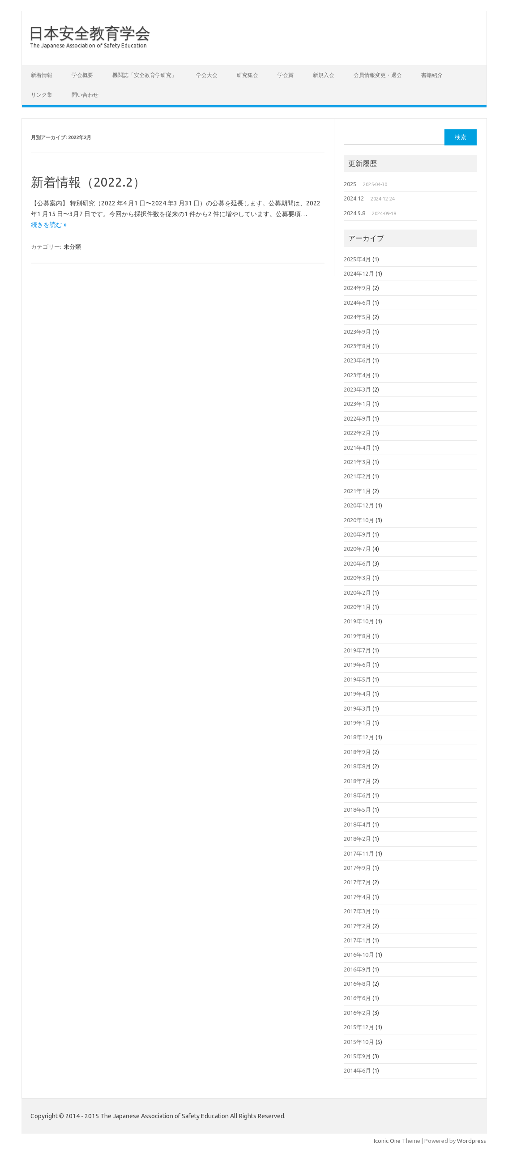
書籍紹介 (432, 75)
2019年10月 (359, 621)
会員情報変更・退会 (378, 75)
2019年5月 (357, 679)
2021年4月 (357, 447)
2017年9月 (357, 868)
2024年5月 (357, 317)
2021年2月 (357, 476)
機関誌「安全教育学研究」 (144, 75)
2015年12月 (359, 1027)
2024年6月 (357, 302)
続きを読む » (49, 224)
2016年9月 (357, 969)
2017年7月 (357, 882)
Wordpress (471, 1141)
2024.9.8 (354, 213)
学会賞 (285, 75)
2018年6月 (357, 795)
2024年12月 (359, 273)
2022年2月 (357, 433)
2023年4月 (357, 375)
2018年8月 (357, 766)
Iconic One (387, 1141)
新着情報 (41, 75)
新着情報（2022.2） (88, 182)
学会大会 (207, 75)
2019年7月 (357, 650)
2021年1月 (357, 491)
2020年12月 (359, 505)
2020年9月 (357, 534)
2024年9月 (357, 288)
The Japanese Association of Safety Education (88, 45)
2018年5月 (357, 809)
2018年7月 (357, 781)
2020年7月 (357, 548)
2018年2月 (357, 838)
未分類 (72, 246)
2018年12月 (359, 737)
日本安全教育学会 (89, 32)
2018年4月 (357, 824)
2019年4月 (357, 693)
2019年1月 (357, 723)
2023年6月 (357, 360)
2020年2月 (357, 592)
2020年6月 (357, 563)
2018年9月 (357, 752)
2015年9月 (357, 1056)
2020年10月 (359, 520)
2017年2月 (357, 926)
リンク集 (41, 95)
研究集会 (247, 75)
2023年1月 (357, 404)
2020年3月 (357, 578)
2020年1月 (357, 607)
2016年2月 (357, 1013)
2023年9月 (357, 331)
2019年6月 (357, 664)
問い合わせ (85, 95)
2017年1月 (357, 940)
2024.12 (354, 198)
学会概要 (82, 75)
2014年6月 (357, 1070)
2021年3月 (357, 462)
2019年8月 (357, 636)
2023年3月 (357, 389)
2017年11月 (359, 853)
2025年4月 (357, 259)
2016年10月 (359, 954)
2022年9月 (357, 418)
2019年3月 (357, 708)
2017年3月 (357, 911)
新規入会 (323, 75)
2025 (350, 184)
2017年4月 (357, 897)
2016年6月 (357, 998)
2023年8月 (357, 346)
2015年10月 (359, 1042)
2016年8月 (357, 983)
